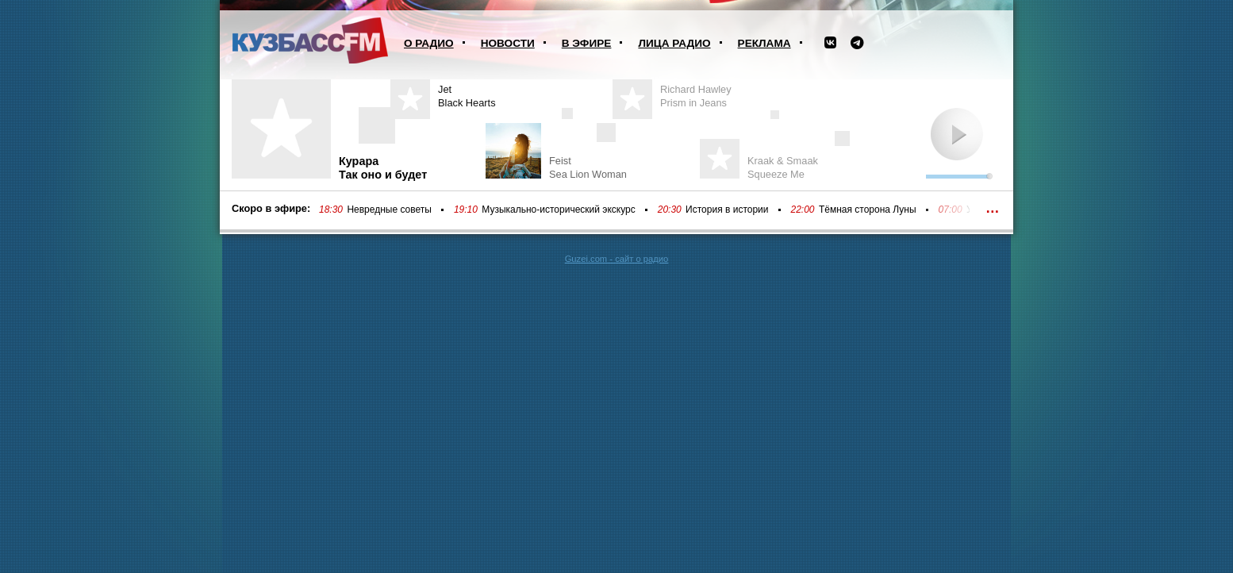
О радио (429, 43)
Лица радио (674, 43)
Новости (508, 43)
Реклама (764, 43)
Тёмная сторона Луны (867, 209)
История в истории (727, 209)
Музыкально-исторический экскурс (558, 209)
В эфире (587, 43)
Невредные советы (389, 209)
